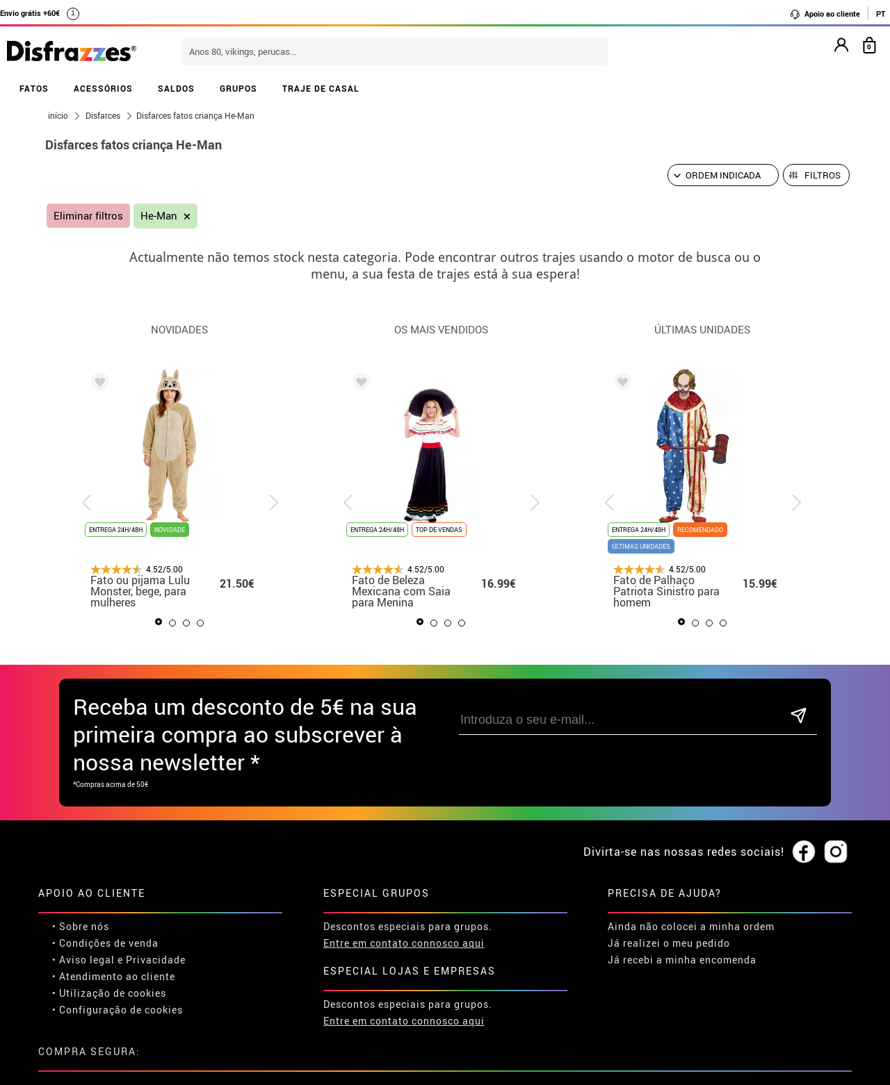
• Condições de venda (105, 943)
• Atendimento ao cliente (113, 976)
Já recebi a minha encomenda (682, 959)
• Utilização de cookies (109, 993)
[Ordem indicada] (723, 175)
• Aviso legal (83, 959)
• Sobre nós (80, 926)
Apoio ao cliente (824, 13)
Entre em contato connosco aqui (404, 943)
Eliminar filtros (88, 215)
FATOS (34, 88)
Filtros (822, 175)
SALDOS (176, 88)
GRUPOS (238, 88)
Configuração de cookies (121, 1009)
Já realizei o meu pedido (669, 943)
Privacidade (156, 959)
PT (880, 13)
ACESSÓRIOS (103, 88)
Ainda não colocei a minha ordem (691, 926)
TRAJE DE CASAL (320, 88)
